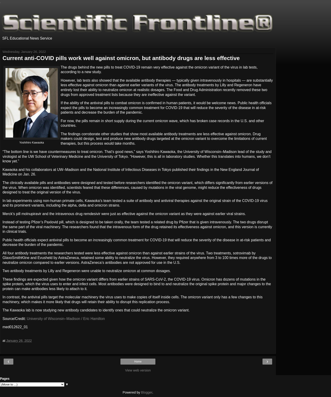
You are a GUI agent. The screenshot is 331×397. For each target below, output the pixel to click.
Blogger (146, 392)
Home (138, 361)
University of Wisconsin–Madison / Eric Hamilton (66, 319)
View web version (138, 370)
